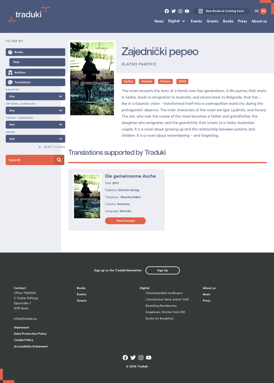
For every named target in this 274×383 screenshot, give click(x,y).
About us (259, 21)
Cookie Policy (23, 340)
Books (228, 21)
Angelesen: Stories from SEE (165, 312)
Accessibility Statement (31, 346)
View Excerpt (125, 220)
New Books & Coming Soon (221, 11)
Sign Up (162, 270)
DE (257, 11)
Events (196, 21)
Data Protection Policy (30, 333)
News (159, 21)
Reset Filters (51, 147)
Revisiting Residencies (161, 306)
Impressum (21, 327)
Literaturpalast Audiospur (164, 293)
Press (242, 21)
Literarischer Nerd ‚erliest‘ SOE (167, 299)
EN (263, 11)
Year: (16, 62)
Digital (174, 21)
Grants (212, 21)
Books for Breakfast (160, 318)
